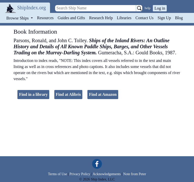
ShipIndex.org (31, 7)
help (148, 8)
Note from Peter (134, 174)
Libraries (124, 18)
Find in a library (33, 94)
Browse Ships (18, 18)
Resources (45, 18)
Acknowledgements (107, 174)
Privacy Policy (79, 174)
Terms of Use (57, 174)
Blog (179, 18)
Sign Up (164, 18)
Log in (159, 8)
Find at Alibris (68, 94)
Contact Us (144, 18)
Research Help (101, 18)
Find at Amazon (102, 94)
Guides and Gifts (71, 18)
